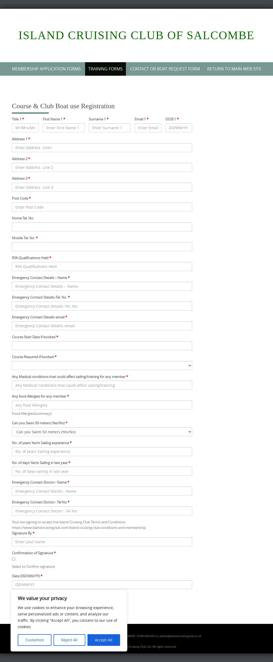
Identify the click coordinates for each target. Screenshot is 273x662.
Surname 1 (98, 119)
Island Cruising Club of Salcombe (136, 35)
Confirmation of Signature (34, 553)
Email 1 (141, 119)
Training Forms (105, 69)
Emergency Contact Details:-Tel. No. (41, 297)
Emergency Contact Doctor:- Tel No (40, 502)
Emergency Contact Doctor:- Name (40, 482)
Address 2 (21, 158)
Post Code (21, 198)
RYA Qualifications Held (31, 257)
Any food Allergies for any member (40, 396)
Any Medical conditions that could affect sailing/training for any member (70, 376)
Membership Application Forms (46, 69)
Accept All (103, 639)
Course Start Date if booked (35, 337)
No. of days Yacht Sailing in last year (41, 462)
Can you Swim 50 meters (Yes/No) (39, 423)
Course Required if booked (34, 356)
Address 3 (21, 178)
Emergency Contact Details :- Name (41, 277)
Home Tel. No (22, 218)
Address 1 (21, 139)
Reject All (69, 639)
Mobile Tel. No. (25, 238)
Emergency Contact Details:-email (39, 317)
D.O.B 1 (172, 119)
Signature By (23, 533)
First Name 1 (54, 119)
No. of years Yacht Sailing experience (42, 442)
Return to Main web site (234, 69)
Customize (34, 639)
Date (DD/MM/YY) (27, 576)
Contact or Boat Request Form (165, 69)
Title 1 (18, 119)
